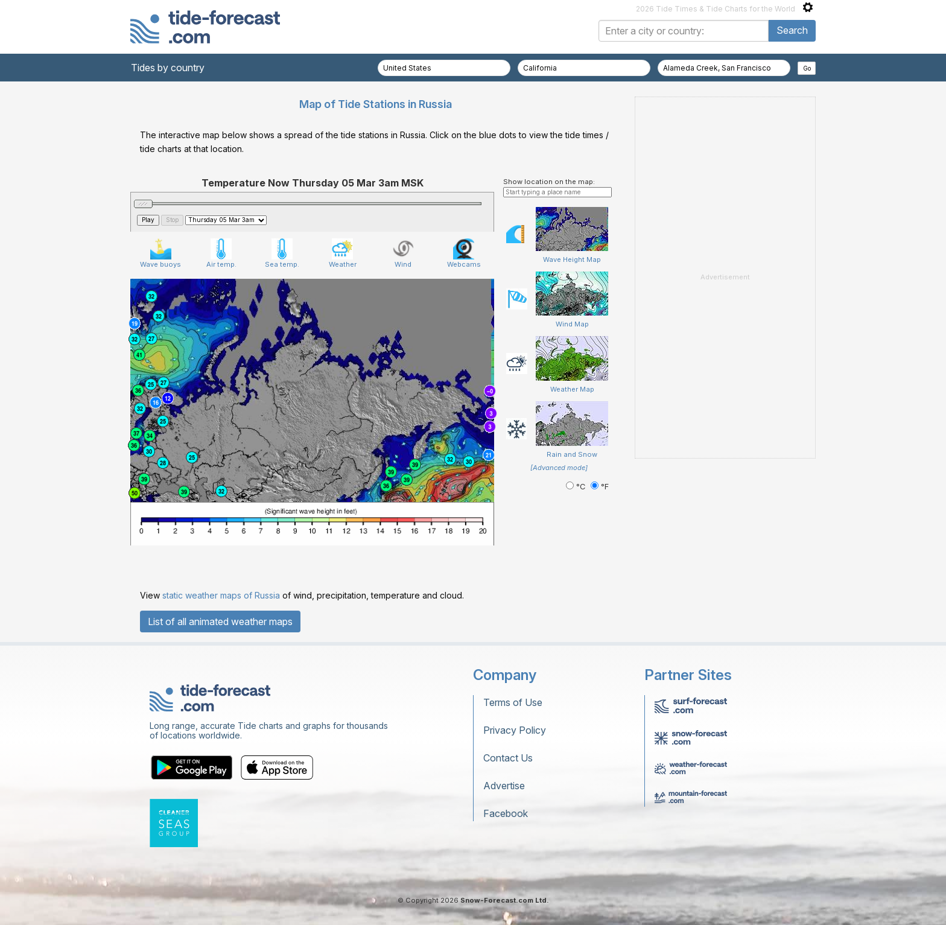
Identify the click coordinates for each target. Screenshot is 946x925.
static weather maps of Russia (221, 595)
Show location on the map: (549, 181)
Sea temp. (282, 253)
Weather (343, 253)
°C (577, 486)
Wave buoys (160, 253)
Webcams (464, 253)
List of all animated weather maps (220, 621)
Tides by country (168, 68)
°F (600, 486)
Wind (403, 253)
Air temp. (221, 253)
